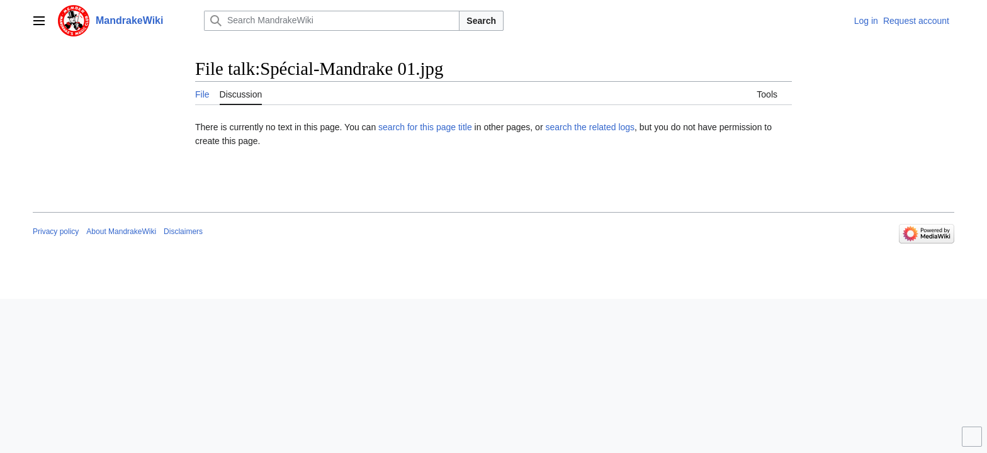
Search (481, 21)
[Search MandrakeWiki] (332, 21)
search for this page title (425, 127)
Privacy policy (56, 231)
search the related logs (589, 127)
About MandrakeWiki (121, 231)
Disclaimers (183, 231)
